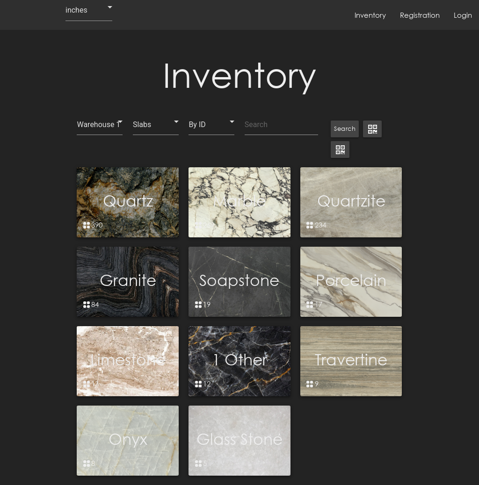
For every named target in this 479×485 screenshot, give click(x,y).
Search (345, 129)
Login (463, 15)
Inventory (370, 15)
